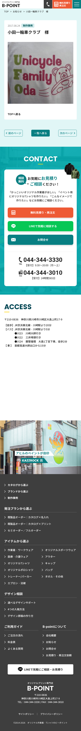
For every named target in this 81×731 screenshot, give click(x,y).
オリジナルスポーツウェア (60, 550)
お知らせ (17, 11)
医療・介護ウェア (18, 556)
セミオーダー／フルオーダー (24, 530)
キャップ (50, 563)
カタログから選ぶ (18, 485)
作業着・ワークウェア (20, 550)
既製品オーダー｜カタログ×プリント (29, 524)
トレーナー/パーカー (20, 576)
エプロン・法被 (17, 583)
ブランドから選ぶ (18, 491)
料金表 (11, 642)
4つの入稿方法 (16, 609)
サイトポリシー (26, 714)
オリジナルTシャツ (19, 563)
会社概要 (51, 635)
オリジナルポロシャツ (20, 570)
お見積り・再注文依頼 (59, 655)
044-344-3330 (32, 702)
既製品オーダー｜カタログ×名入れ (28, 517)
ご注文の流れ (15, 635)
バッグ (49, 570)
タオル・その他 (54, 576)
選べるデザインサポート (22, 602)
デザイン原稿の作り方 (20, 616)
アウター (50, 556)
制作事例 (13, 498)
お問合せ (51, 648)
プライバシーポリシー (51, 714)
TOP (6, 11)
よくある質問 (15, 648)
